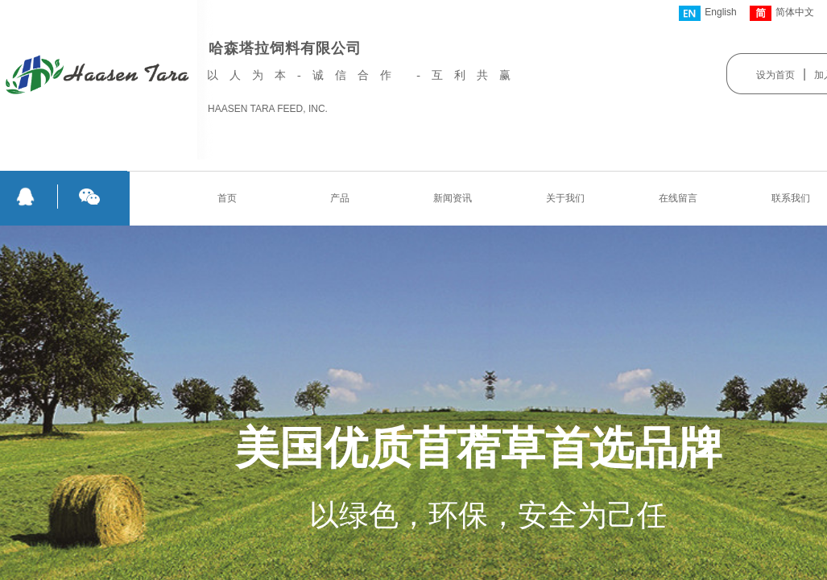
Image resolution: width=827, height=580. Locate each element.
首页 (227, 198)
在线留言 (678, 198)
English (707, 13)
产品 (339, 198)
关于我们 (565, 198)
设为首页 (775, 75)
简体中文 (782, 13)
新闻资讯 (452, 198)
